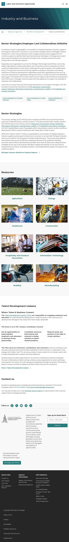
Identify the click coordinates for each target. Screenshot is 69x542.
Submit (57, 425)
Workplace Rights (41, 499)
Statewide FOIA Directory (12, 533)
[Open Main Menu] (67, 4)
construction (45, 87)
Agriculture (35, 124)
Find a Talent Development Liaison (16, 368)
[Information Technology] (52, 245)
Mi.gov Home (8, 515)
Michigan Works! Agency (34, 391)
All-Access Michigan (42, 478)
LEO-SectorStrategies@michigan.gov (40, 387)
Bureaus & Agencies (15, 32)
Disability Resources (10, 529)
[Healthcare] (17, 216)
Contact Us (4, 478)
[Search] (63, 4)
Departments (8, 538)
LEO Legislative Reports (6, 486)
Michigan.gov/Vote (11, 463)
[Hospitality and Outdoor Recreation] (17, 246)
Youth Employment (42, 501)
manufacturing (38, 89)
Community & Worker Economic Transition (43, 481)
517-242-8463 (20, 387)
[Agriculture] (17, 188)
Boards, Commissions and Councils (25, 481)
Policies (6, 519)
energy (3, 89)
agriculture (37, 87)
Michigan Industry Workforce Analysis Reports (20, 152)
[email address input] (57, 419)
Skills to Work (40, 496)
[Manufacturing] (52, 275)
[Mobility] (17, 275)
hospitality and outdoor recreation (52, 126)
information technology (24, 89)
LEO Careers (5, 481)
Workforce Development (35, 32)
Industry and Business (57, 32)
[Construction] (52, 216)
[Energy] (52, 188)
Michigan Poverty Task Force (43, 493)
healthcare (11, 89)
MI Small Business (41, 489)
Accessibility (7, 524)
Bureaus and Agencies (26, 485)
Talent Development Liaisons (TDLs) (18, 315)
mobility (48, 89)
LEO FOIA (4, 483)
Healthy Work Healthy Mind (43, 486)
